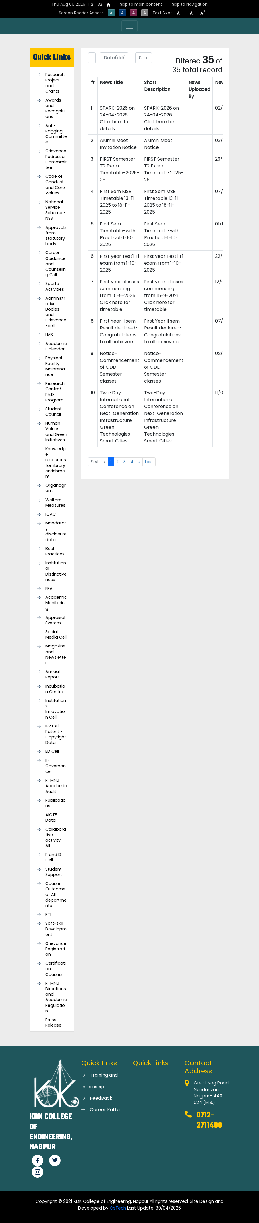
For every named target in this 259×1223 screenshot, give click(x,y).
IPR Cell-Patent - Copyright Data (55, 734)
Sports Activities (54, 286)
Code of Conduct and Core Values (55, 185)
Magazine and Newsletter (55, 654)
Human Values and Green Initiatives (56, 432)
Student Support (53, 872)
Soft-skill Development (56, 929)
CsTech (118, 1208)
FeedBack (101, 1098)
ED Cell (52, 751)
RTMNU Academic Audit (56, 786)
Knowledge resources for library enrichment (55, 462)
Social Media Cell (56, 634)
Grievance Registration (55, 949)
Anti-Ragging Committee (56, 134)
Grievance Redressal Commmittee (56, 159)
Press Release (53, 1022)
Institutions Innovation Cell (55, 709)
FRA (49, 588)
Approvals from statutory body (56, 236)
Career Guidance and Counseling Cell (55, 264)
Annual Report (52, 674)
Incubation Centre (55, 689)
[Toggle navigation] (129, 26)
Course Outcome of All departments (56, 894)
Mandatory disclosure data (56, 531)
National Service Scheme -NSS (55, 210)
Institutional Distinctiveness (56, 571)
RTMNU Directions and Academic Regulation (56, 997)
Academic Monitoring (56, 603)
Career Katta (105, 1109)
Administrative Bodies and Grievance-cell (55, 312)
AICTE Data (51, 817)
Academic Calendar (56, 346)
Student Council (53, 411)
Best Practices (55, 551)
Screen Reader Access (81, 13)
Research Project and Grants (55, 83)
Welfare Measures (55, 502)
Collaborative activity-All (55, 838)
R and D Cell (53, 857)
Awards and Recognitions (55, 108)
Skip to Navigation (190, 4)
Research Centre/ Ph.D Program (55, 392)
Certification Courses (55, 969)
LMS (49, 335)
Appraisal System (55, 620)
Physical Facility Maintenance (55, 366)
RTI (48, 914)
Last (149, 462)
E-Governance (55, 766)
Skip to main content (141, 4)
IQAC (50, 514)
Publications (55, 803)
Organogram (55, 488)
